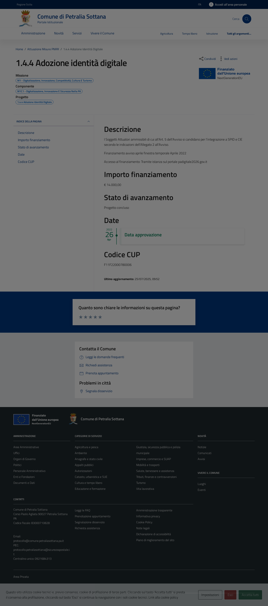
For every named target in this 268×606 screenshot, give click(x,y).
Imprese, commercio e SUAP (153, 459)
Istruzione (212, 33)
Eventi (202, 490)
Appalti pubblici (84, 465)
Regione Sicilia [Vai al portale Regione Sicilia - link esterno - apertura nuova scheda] (24, 4)
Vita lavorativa (145, 488)
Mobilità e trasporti (147, 465)
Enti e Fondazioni (24, 477)
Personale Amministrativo (29, 471)
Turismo (141, 482)
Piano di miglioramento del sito (155, 540)
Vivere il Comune (102, 33)
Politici (17, 465)
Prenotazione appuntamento (92, 516)
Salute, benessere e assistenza (155, 471)
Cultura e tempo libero (88, 482)
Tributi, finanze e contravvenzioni (156, 477)
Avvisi (201, 459)
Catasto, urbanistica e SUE (91, 477)
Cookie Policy (144, 522)
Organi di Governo (24, 459)
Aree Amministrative (26, 447)
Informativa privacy (148, 516)
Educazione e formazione (90, 488)
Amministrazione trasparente (154, 510)
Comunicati (204, 453)
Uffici (16, 453)
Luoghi (202, 484)
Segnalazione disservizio (90, 522)
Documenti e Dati (24, 482)
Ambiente (81, 453)
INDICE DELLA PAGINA (53, 121)
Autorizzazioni (83, 471)
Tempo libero (189, 33)
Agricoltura (166, 33)
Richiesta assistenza (87, 528)
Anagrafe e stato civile (89, 459)
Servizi (77, 33)
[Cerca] (246, 18)
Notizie (202, 447)
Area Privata (21, 576)
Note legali (143, 528)
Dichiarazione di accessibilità (153, 534)
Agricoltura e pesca (86, 447)
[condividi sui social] (207, 59)
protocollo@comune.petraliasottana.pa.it (38, 541)
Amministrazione (33, 33)
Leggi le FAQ (82, 510)
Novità (58, 33)
